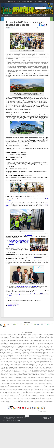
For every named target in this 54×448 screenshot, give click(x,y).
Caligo (22, 374)
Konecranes (2, 398)
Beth (26, 370)
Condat (32, 377)
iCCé (14, 393)
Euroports (27, 384)
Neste (32, 405)
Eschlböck (45, 383)
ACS (26, 362)
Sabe (8, 416)
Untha (22, 426)
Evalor (41, 384)
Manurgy (32, 401)
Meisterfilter (2, 402)
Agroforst (41, 364)
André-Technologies (11, 367)
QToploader (12, 413)
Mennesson (25, 402)
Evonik (49, 384)
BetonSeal (30, 370)
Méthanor (41, 404)
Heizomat (45, 390)
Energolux (2, 383)
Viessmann (44, 428)
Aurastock (6, 368)
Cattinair (2, 375)
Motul (9, 404)
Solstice (14, 420)
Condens (36, 377)
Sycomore (39, 422)
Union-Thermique (16, 426)
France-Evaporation (25, 387)
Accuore (16, 362)
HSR (39, 392)
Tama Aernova (45, 422)
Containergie (41, 377)
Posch (8, 411)
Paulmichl (27, 408)
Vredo (18, 429)
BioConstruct (2, 371)
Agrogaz (45, 364)
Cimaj (49, 375)
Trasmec (32, 425)
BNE (31, 372)
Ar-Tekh (30, 367)
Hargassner (10, 390)
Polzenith (4, 411)
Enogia (20, 383)
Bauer (49, 368)
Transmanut (27, 425)
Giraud (19, 389)
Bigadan (34, 370)
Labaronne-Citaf (44, 398)
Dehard (44, 378)
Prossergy (40, 411)
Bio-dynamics (49, 370)
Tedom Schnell (19, 423)
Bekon (11, 370)
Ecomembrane (20, 381)
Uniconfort (10, 426)
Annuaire (29, 1)
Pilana (22, 410)
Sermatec (2, 419)
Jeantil (7, 395)
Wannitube (36, 429)
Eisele (38, 381)
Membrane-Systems (13, 402)
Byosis (9, 374)
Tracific (20, 425)
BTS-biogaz (5, 374)
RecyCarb (44, 413)
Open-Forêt (49, 407)
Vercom (13, 428)
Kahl (44, 395)
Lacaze (49, 398)
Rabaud (17, 413)
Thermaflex (47, 423)
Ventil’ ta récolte (8, 428)
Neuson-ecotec (43, 405)
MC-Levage (50, 401)
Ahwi (5, 365)
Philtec (15, 410)
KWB (28, 398)
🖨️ (38, 30)
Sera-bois (44, 417)
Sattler (29, 416)
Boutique (10, 1)
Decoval (40, 378)
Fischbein (47, 386)
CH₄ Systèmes (41, 375)
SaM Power (17, 416)
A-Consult (7, 362)
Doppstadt (44, 380)
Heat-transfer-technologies (33, 390)
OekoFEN (26, 407)
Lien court (23, 32)
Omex (35, 407)
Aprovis (26, 367)
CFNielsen (23, 375)
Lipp (38, 399)
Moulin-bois (13, 404)
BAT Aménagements (43, 368)
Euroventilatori (37, 384)
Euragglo (8, 384)
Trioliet (36, 425)
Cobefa (16, 377)
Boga (34, 372)
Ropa (20, 414)
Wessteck (21, 431)
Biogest (7, 372)
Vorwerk (14, 429)
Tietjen (9, 425)
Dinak (34, 380)
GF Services (15, 389)
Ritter (14, 414)
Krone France (23, 398)
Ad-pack (29, 362)
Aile (14, 365)
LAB (39, 398)
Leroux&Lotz (18, 399)
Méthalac (36, 404)
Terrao (29, 423)
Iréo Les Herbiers (49, 393)
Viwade (2, 429)
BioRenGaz (15, 372)
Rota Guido (24, 414)
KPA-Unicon (14, 398)
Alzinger (51, 365)
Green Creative (36, 389)
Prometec (32, 411)
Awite (10, 368)
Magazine (3, 1)
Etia (2, 384)
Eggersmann (30, 381)
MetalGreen (37, 402)
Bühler (16, 374)
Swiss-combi (34, 422)
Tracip (23, 425)
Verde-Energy (18, 428)
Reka (52, 413)
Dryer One (3, 381)
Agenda (23, 1)
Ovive (15, 408)
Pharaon (11, 410)
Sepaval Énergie (38, 417)
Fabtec (10, 386)
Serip (52, 417)
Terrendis (33, 423)
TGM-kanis (42, 423)
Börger (13, 374)
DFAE (12, 380)
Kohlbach (40, 396)
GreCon (31, 389)
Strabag (7, 422)
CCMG (13, 375)
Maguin (19, 401)
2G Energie (2, 362)
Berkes (18, 370)
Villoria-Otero (50, 428)
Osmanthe (3, 408)
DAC (26, 378)
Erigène (39, 383)
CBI (5, 375)
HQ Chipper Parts (32, 392)
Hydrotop (51, 392)
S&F (2, 416)
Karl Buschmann (9, 396)
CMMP (10, 377)
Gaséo (50, 387)
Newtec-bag (49, 405)
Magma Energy (9, 401)
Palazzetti (19, 408)
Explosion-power (5, 386)
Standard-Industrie (41, 420)
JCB (4, 395)
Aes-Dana (49, 362)
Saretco (25, 416)
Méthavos (45, 404)
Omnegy (39, 407)
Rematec (2, 414)
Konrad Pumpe (8, 398)
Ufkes (2, 426)
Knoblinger (36, 396)
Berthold (22, 370)
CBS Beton (9, 375)
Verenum (30, 428)
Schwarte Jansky (7, 417)
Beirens (7, 370)
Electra (41, 381)
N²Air (20, 407)
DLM (41, 380)
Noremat (3, 407)
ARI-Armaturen (36, 367)
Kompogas (45, 396)
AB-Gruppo (12, 362)
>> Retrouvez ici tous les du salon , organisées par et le (18, 245)
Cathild (51, 374)
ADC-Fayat (34, 362)
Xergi (35, 431)
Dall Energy (30, 378)
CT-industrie (7, 378)
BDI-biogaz (3, 370)
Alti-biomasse (46, 365)
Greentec (42, 389)
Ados (45, 362)
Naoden (2, 405)
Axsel (13, 368)
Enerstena (11, 383)
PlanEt (42, 410)
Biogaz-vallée (46, 371)
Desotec (2, 380)
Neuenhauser (37, 405)
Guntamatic (46, 389)
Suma (29, 422)
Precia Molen (15, 411)
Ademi (42, 362)
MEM (7, 402)
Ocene (22, 407)
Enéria (36, 383)
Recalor (40, 413)
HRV (37, 392)
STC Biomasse (48, 420)
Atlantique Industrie (49, 367)
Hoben (2, 392)
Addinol (38, 362)
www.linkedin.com (11, 308)
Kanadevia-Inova (48, 395)
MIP (46, 402)
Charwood (28, 375)
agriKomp (32, 364)
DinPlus (37, 380)
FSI (42, 387)
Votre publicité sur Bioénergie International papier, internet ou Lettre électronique (30, 15)
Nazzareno (10, 405)
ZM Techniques (45, 431)
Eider (35, 381)
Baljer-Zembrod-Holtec (30, 368)
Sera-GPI (48, 417)
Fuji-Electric (46, 387)
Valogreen (44, 426)
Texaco (37, 423)
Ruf (46, 414)
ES (42, 383)
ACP (24, 362)
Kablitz (41, 395)
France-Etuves (18, 387)
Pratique (46, 1)
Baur (51, 368)
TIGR (12, 425)
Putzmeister (2, 413)
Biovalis (24, 372)
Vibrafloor (40, 428)
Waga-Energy (26, 429)
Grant (28, 389)
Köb (30, 398)
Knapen (31, 396)
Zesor (40, 431)
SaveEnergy (33, 416)
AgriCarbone (18, 364)
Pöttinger (7, 413)
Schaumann (38, 416)
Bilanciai (38, 370)
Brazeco (40, 372)
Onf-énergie (43, 407)
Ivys (2, 395)
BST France (51, 372)
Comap (24, 377)
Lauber (2, 399)
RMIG (17, 414)
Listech (41, 399)
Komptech (50, 396)
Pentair (40, 408)
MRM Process (19, 404)
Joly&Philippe (28, 395)
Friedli (36, 387)
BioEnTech (8, 371)
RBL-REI (36, 413)
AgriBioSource (12, 364)
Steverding (3, 422)
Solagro (8, 420)
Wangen (31, 429)
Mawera (45, 401)
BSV (1, 374)
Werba (17, 431)
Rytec (53, 414)
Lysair (2, 401)
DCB (37, 378)
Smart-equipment (31, 419)
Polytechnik (50, 410)
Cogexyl (20, 377)
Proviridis (45, 411)
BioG (16, 371)
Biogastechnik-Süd (32, 371)
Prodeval (27, 411)
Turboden (47, 425)
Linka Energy (34, 399)
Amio (2, 367)
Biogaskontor (20, 371)
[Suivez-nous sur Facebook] (46, 446)
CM (7, 377)
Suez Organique (24, 422)
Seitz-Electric (28, 417)
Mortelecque (4, 404)
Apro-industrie (21, 367)
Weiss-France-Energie (48, 429)
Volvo (11, 429)
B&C (16, 368)
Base (37, 368)
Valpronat (48, 426)
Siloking (25, 419)
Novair (12, 407)
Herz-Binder (50, 390)
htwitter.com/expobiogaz (13, 307)
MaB (5, 401)
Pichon (18, 410)
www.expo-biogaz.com (12, 306)
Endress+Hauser (50, 381)
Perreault (44, 408)
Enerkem (7, 383)
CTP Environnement (15, 378)
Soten (28, 420)
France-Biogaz (11, 387)
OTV (7, 408)
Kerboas (20, 396)
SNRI (52, 419)
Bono (37, 372)
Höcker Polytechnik (9, 393)
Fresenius (32, 387)
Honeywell (23, 392)
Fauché (25, 386)
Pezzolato (7, 410)
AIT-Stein (28, 365)
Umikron (6, 426)
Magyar (23, 401)
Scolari (12, 417)
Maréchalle (37, 401)
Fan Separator (15, 386)
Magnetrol (15, 401)
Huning (46, 392)
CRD (48, 377)
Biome (11, 372)
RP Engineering (35, 414)
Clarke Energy (3, 377)
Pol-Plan (45, 410)
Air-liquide (18, 365)
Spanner (31, 420)
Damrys (34, 378)
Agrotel (1, 365)
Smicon (48, 419)
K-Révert (37, 395)
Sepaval (32, 417)
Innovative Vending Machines (39, 393)
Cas (34, 1)
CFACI (19, 375)
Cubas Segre (22, 378)
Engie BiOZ (16, 383)
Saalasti (5, 416)
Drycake (52, 380)
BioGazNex (52, 371)
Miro (49, 402)
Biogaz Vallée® (28, 238)
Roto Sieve (29, 414)
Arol (43, 367)
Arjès (41, 367)
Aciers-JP (21, 362)
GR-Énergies (23, 389)
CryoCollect (2, 378)
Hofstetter (11, 392)
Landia (52, 398)
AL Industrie (37, 365)
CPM (45, 377)
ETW (4, 384)
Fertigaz (38, 386)
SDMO (16, 417)
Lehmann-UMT (7, 399)
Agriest (28, 364)
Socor (1, 420)
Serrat (6, 419)
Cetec (16, 375)
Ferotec (34, 386)
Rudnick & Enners (41, 414)
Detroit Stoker (7, 380)
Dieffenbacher (20, 380)
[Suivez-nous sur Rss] (48, 446)
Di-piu (15, 380)
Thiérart (2, 425)
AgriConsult (24, 364)
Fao (19, 386)
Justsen (33, 395)
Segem (23, 417)
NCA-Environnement (17, 405)
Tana (49, 422)
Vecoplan (2, 428)
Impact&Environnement (24, 393)
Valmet (39, 426)
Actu (18, 1)
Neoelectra (24, 405)
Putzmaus (49, 411)
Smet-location (43, 419)
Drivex (48, 380)
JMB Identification (21, 395)
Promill (36, 411)
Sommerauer (19, 420)
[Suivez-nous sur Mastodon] (51, 446)
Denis (53, 378)
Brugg (44, 372)
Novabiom (8, 407)
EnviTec (32, 383)
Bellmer (15, 370)
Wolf (29, 431)
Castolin (47, 374)
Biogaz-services (40, 371)
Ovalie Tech (11, 408)
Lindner (29, 399)
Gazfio (7, 389)
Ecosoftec (25, 381)
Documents (40, 1)
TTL (43, 425)
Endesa (44, 381)
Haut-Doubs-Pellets (18, 390)
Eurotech (31, 384)
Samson (21, 416)
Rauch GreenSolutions (30, 413)
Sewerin (19, 419)
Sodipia (4, 420)
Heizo (41, 390)
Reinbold (49, 413)
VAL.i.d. (32, 426)
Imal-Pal (17, 393)
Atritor (2, 368)
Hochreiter (6, 392)
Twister (50, 425)
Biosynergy (20, 372)
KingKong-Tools (26, 396)
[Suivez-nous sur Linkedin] (44, 446)
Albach (32, 365)
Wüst (32, 431)
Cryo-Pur (51, 377)
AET (52, 362)
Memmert (20, 402)
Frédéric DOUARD (11, 32)
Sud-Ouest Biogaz (17, 422)
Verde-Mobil (24, 428)
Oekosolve (31, 407)
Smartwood (37, 419)
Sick (22, 419)
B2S (18, 368)
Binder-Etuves (43, 370)
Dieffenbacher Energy (28, 380)
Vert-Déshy (34, 428)
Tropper (40, 425)
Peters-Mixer (49, 408)
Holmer (15, 392)
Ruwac (49, 414)
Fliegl (51, 386)
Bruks (47, 372)
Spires (35, 420)
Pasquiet (23, 408)
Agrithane (37, 364)
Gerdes (10, 389)
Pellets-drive (35, 408)
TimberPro (16, 425)
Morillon (52, 402)
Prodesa (23, 411)
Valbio (36, 426)
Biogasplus (25, 371)
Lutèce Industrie (50, 399)
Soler (12, 420)
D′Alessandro (13, 381)
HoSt (27, 392)
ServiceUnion (14, 419)
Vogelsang (7, 429)
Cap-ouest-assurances (28, 374)
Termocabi (25, 423)
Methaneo (43, 402)
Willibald (25, 431)
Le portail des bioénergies (7, 15)
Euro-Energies (13, 384)
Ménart (32, 404)
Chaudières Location (34, 375)
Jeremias (15, 395)
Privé (20, 411)
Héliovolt (2, 393)
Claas (52, 375)
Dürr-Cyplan (7, 381)
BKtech (28, 372)
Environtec (28, 383)
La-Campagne (35, 398)
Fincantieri (43, 386)
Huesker (43, 392)
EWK (52, 384)
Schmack (47, 416)
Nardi (6, 405)
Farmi (22, 386)
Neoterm (28, 405)
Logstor (44, 399)
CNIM (13, 377)
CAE (19, 374)
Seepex (19, 417)
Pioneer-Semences (27, 410)
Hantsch (6, 390)
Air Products (23, 365)
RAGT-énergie (22, 413)
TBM (52, 422)
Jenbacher (11, 395)
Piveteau (33, 410)
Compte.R (28, 377)
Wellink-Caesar (9, 431)
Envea (24, 383)
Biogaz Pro (3, 372)
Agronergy (50, 364)
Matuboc (41, 401)
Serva (9, 419)
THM (6, 425)
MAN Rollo (28, 401)
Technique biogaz (12, 423)
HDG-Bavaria (25, 390)
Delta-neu (49, 378)
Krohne (19, 398)
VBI (51, 426)
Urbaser (28, 426)
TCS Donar (2, 423)
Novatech (16, 407)
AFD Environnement (5, 364)
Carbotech (43, 374)
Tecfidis (6, 423)
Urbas (25, 426)
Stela (53, 420)
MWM (28, 404)
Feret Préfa (30, 386)
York (37, 431)
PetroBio (2, 410)
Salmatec (12, 416)
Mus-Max (25, 404)
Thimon (51, 423)
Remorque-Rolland (8, 414)
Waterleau (41, 429)
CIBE (46, 375)
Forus (7, 387)
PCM (31, 408)
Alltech (41, 365)
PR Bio (11, 411)
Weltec (14, 431)
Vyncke (21, 429)
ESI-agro (49, 383)
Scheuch (43, 416)
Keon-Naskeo (15, 396)
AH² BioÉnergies (10, 365)
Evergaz (45, 384)
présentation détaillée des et (26, 289)
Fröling (39, 387)
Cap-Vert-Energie (37, 374)
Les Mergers (24, 399)
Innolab (31, 393)
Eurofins (22, 384)
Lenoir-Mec (13, 399)
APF (17, 367)
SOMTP (24, 420)
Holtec (19, 392)
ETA (53, 383)
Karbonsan (3, 396)
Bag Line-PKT (22, 368)
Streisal (11, 422)
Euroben (18, 384)
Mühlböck (50, 404)
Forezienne (2, 387)
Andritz (5, 367)
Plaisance (38, 410)
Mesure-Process (31, 402)
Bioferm (12, 371)
